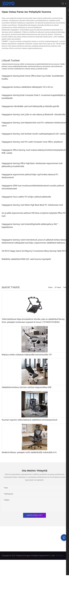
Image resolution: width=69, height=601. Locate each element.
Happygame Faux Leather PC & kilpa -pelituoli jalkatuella (26, 197)
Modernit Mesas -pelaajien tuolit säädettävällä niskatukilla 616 (29, 452)
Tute (64, 287)
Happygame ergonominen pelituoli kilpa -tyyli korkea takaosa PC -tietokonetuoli (30, 176)
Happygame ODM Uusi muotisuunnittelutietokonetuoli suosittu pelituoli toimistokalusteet (33, 187)
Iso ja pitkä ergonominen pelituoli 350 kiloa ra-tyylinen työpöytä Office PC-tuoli (34, 214)
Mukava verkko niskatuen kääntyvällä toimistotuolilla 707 (27, 354)
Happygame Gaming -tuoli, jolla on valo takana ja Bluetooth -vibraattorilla (33, 114)
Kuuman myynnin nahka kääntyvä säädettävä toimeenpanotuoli (29, 420)
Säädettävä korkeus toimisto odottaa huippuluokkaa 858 (26, 387)
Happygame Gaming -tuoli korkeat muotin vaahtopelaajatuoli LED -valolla (33, 134)
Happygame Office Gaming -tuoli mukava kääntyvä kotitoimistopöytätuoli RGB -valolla (34, 151)
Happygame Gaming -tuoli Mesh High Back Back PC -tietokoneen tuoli (32, 205)
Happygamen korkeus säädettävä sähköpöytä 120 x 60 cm (27, 87)
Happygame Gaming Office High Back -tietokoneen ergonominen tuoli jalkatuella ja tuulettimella (32, 164)
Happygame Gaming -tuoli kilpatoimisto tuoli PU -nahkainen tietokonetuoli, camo (34, 124)
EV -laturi (58, 287)
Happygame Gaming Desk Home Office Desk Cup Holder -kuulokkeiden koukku (33, 77)
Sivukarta (59, 556)
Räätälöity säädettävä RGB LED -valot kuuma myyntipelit (26, 259)
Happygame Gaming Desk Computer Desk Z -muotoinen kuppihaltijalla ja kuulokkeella (33, 96)
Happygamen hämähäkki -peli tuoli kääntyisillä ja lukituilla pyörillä (30, 106)
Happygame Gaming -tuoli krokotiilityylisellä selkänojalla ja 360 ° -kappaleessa (30, 225)
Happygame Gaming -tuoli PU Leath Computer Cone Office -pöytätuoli (32, 142)
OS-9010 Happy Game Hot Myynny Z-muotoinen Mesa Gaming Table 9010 (34, 251)
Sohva (50, 287)
